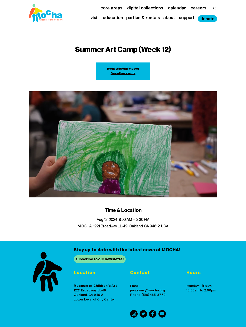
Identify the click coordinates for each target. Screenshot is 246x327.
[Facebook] (152, 314)
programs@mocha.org (147, 290)
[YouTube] (162, 314)
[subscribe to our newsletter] (100, 259)
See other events (123, 73)
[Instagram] (134, 314)
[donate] (207, 18)
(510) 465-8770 (154, 295)
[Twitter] (143, 314)
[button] (111, 7)
